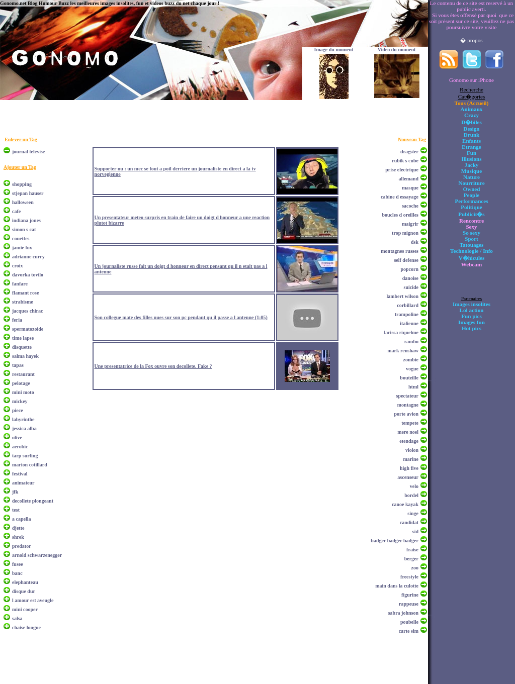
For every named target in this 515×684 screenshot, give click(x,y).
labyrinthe (23, 419)
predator (21, 546)
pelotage (21, 383)
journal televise (28, 151)
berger (411, 558)
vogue (412, 368)
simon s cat (24, 229)
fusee (17, 564)
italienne (409, 323)
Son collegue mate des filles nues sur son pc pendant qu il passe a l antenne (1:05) (181, 317)
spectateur (407, 396)
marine (410, 459)
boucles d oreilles (400, 215)
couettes (20, 238)
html (413, 386)
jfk (15, 492)
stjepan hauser (28, 193)
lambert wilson (402, 296)
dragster (409, 151)
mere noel (407, 432)
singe (412, 513)
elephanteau (25, 582)
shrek (18, 537)
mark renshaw (402, 350)
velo (414, 486)
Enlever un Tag (21, 139)
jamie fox (22, 247)
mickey (20, 401)
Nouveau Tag (412, 139)
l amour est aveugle (32, 600)
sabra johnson (403, 613)
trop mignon (405, 233)
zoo (414, 567)
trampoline (406, 314)
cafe (16, 211)
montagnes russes (399, 251)
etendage (408, 441)
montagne (407, 405)
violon (411, 450)
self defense (406, 260)
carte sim (408, 631)
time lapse (23, 338)
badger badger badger (394, 540)
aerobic (20, 446)
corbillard (407, 305)
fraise (412, 549)
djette (18, 528)
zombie (410, 359)
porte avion (406, 414)
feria (17, 320)
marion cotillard (29, 464)
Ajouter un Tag (20, 167)
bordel (411, 495)
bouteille (409, 377)
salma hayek (25, 356)
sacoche (410, 206)
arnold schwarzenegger (37, 555)
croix (17, 265)
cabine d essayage (399, 197)
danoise (410, 278)
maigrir (410, 224)
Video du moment (397, 49)
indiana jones (26, 220)
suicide (411, 287)
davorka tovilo (27, 274)
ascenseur (407, 477)
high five (409, 468)
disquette (22, 347)
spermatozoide (27, 329)
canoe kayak (405, 504)
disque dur (23, 591)
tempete (409, 423)
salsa (17, 618)
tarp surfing (25, 455)
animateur (23, 482)
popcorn (409, 269)
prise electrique (401, 169)
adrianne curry (28, 256)
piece (17, 410)
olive (17, 437)
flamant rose (25, 293)
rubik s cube (405, 160)
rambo (411, 341)
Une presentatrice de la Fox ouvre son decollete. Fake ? (153, 366)
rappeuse (408, 604)
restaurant (23, 374)
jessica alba (24, 428)
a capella (21, 519)
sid (415, 531)
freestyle (409, 576)
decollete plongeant (32, 501)
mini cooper (25, 609)
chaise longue (26, 627)
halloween (23, 202)
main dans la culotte (396, 586)
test (16, 510)
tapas (18, 365)
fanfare (20, 283)
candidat (409, 522)
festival (20, 473)
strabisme (22, 302)
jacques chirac (27, 311)
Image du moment (334, 49)
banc (17, 573)
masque (410, 187)
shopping (22, 184)
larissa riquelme (401, 332)
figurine (409, 595)
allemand (408, 178)
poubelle (409, 622)
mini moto (23, 392)
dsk (414, 242)
